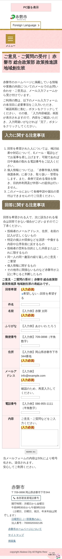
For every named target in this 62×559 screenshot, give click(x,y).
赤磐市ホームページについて (25, 532)
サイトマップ (16, 538)
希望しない (30, 293)
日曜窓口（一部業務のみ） (27, 522)
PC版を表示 (31, 7)
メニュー (10, 40)
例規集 (12, 544)
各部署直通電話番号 (27, 501)
